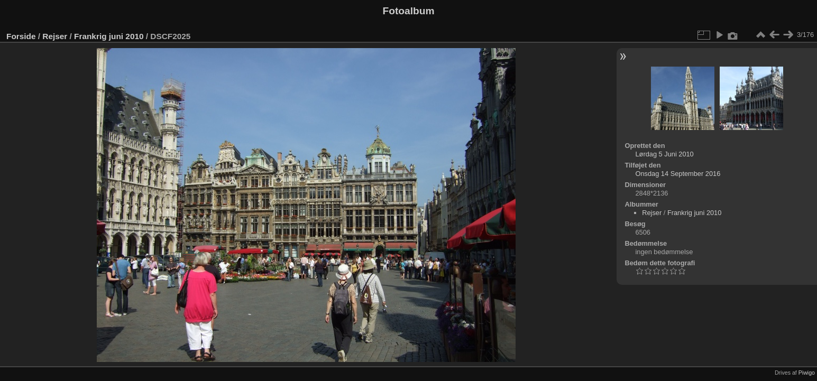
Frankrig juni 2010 (108, 36)
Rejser (54, 36)
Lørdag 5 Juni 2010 (664, 154)
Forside (20, 36)
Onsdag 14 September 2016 (677, 174)
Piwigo (806, 372)
